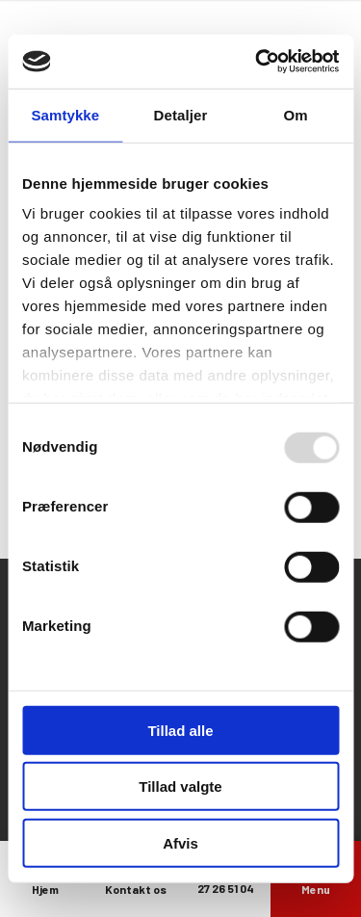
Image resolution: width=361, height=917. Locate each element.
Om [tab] (296, 114)
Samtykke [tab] (65, 114)
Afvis (180, 842)
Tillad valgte (180, 786)
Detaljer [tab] (181, 114)
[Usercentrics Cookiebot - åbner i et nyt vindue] (257, 61)
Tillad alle (180, 729)
